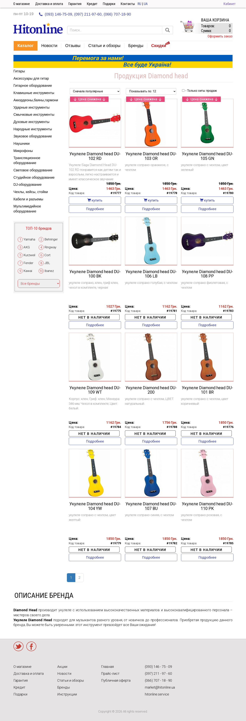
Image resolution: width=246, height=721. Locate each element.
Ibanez (49, 271)
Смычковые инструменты (33, 114)
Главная (107, 667)
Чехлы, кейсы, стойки (30, 192)
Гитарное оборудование (32, 86)
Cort (47, 255)
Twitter (18, 646)
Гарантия (74, 4)
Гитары (19, 71)
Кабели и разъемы (28, 199)
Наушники (21, 143)
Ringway (50, 247)
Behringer (51, 239)
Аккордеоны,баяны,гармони (35, 100)
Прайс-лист (110, 673)
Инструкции (67, 694)
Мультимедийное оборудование (27, 208)
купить (94, 200)
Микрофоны (23, 151)
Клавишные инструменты (33, 93)
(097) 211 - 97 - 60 (158, 673)
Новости (64, 673)
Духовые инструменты (31, 122)
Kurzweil (29, 255)
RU (139, 4)
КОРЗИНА (187, 26)
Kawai (27, 271)
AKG (26, 247)
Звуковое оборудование (32, 136)
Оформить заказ (220, 36)
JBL (47, 263)
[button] (25, 46)
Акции (62, 667)
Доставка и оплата (49, 4)
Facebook (31, 646)
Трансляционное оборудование (26, 160)
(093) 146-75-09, (59, 14)
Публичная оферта (115, 680)
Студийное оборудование (34, 177)
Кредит (92, 4)
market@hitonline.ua (160, 687)
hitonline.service (157, 694)
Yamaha (29, 239)
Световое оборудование (32, 170)
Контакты (128, 4)
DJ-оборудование (27, 185)
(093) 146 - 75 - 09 (158, 667)
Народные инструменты (32, 129)
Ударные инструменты (31, 107)
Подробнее (95, 209)
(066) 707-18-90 (117, 14)
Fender (28, 263)
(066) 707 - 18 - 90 (158, 680)
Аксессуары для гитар (31, 78)
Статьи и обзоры (70, 680)
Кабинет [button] (230, 4)
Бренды (63, 687)
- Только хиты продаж (199, 90)
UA (146, 4)
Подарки (109, 4)
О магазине (21, 4)
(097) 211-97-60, (88, 14)
